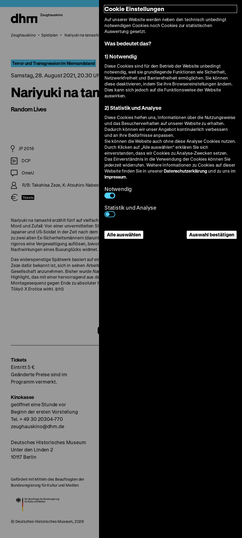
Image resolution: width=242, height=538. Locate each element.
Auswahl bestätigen (211, 234)
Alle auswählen (124, 234)
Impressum (115, 176)
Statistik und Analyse (130, 210)
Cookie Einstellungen (134, 8)
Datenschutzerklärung (185, 170)
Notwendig (118, 192)
